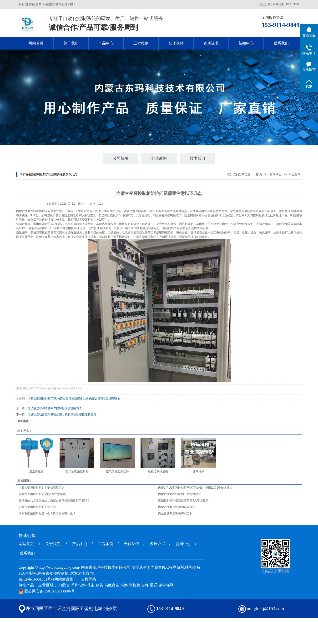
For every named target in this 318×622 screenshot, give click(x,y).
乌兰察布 (111, 585)
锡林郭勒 (166, 585)
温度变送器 (36, 471)
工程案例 (141, 43)
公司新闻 (120, 158)
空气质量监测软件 (117, 471)
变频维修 (198, 471)
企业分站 (265, 4)
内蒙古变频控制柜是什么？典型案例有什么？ (47, 513)
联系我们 (281, 43)
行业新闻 (159, 158)
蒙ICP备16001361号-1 (36, 579)
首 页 (259, 174)
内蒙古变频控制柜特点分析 (175, 513)
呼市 (91, 585)
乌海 (124, 585)
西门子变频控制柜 (77, 471)
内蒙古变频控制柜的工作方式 (37, 507)
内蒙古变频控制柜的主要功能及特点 (41, 487)
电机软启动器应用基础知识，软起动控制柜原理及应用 (62, 414)
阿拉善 (134, 585)
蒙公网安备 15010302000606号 (47, 591)
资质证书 (211, 43)
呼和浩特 (78, 585)
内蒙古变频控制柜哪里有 (105, 398)
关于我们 (71, 43)
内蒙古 (64, 585)
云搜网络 (88, 579)
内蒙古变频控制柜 (27, 211)
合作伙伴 (176, 43)
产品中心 (106, 43)
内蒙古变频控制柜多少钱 (72, 398)
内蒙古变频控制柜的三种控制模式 (179, 494)
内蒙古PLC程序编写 (167, 567)
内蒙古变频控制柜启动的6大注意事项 (42, 494)
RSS (288, 4)
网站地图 (278, 4)
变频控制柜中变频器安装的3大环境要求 (183, 500)
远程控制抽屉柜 (158, 471)
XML (296, 4)
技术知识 (197, 158)
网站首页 (36, 43)
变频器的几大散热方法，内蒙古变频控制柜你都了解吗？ (54, 500)
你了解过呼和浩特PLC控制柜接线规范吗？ (55, 408)
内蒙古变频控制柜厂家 (42, 398)
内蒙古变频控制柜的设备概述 (176, 507)
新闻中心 (246, 43)
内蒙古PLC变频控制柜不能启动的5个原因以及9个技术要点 (195, 487)
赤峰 (145, 585)
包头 (99, 585)
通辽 (153, 585)
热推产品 (26, 585)
